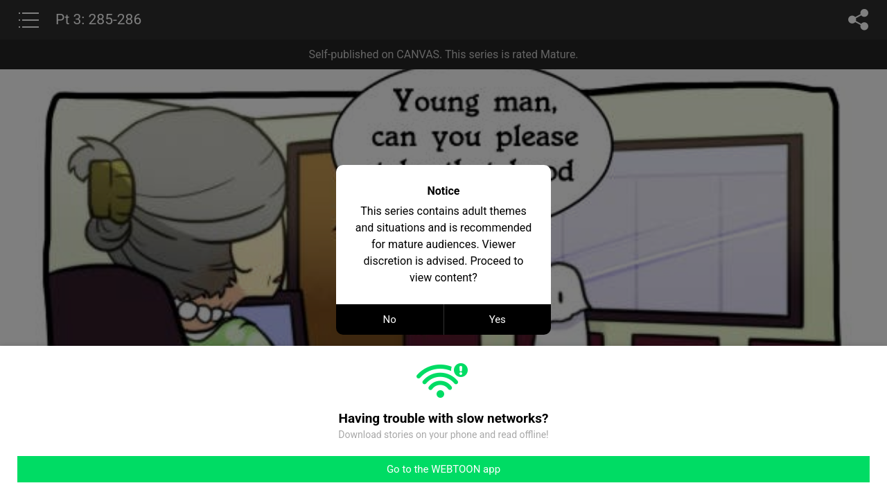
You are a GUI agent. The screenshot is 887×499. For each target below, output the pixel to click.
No (389, 319)
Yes (497, 319)
